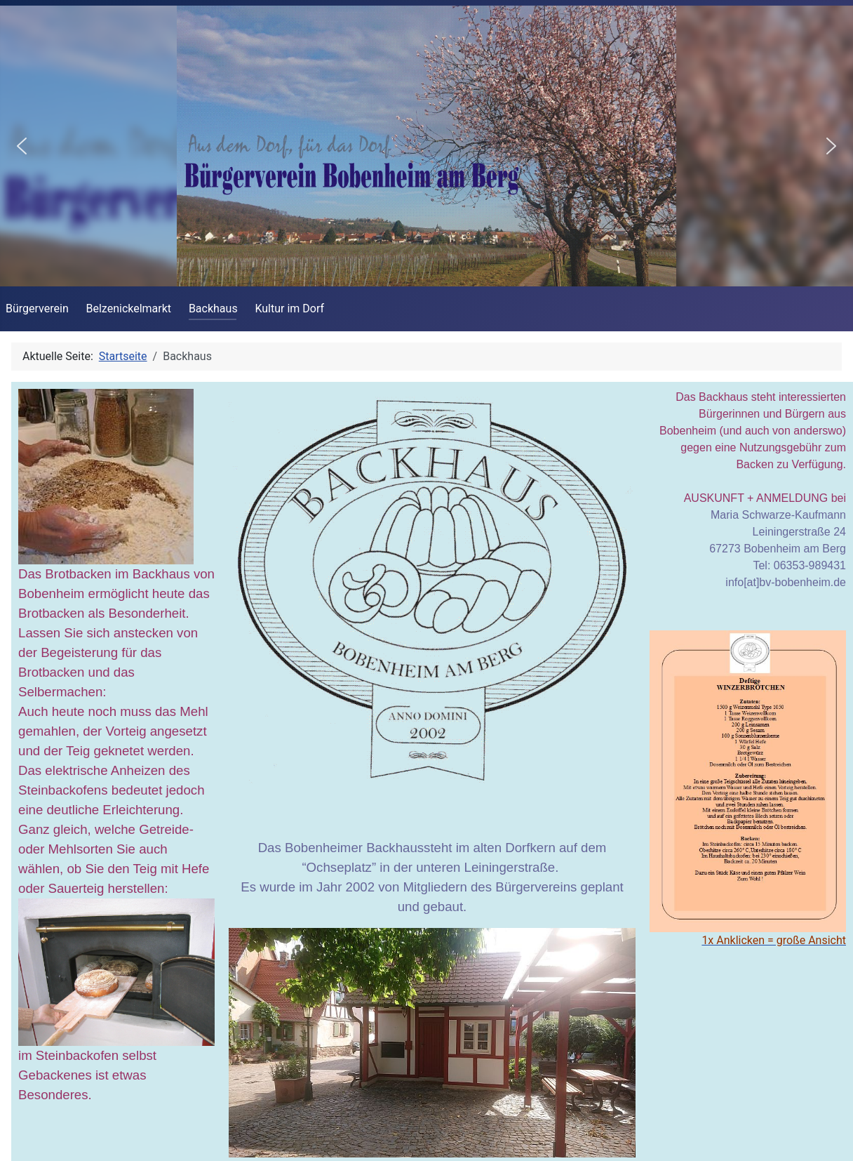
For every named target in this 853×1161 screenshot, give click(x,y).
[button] (22, 146)
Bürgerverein (37, 308)
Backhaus (213, 308)
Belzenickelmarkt (129, 308)
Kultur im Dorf (289, 308)
